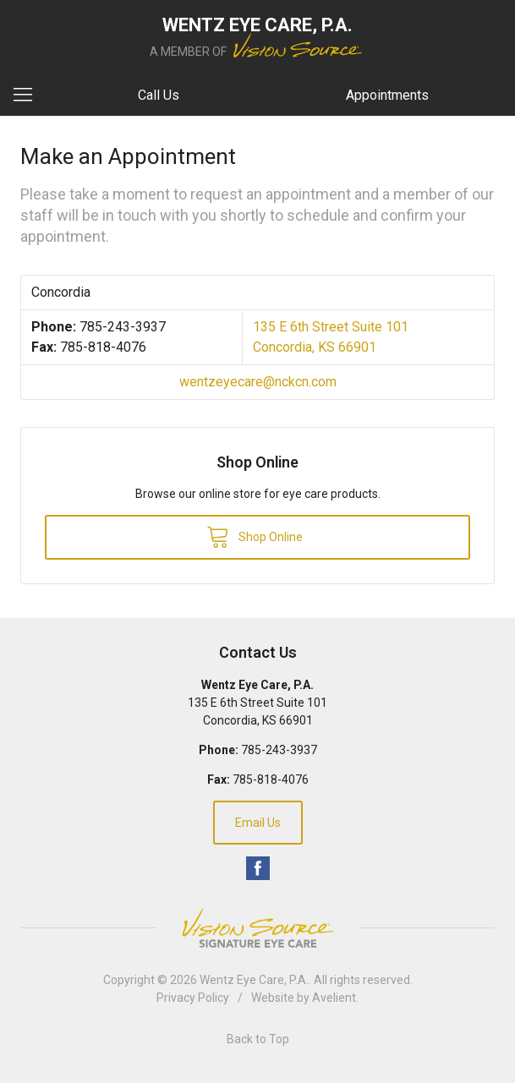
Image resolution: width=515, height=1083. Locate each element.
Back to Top (258, 1039)
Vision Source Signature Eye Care (258, 928)
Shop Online (254, 536)
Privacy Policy (192, 997)
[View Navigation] (28, 95)
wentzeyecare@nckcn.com (258, 382)
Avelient (334, 997)
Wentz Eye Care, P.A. (254, 980)
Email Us (258, 822)
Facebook (258, 868)
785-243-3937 (122, 327)
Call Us (158, 95)
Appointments (387, 95)
